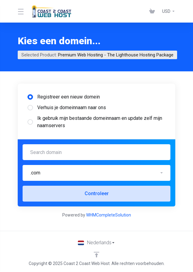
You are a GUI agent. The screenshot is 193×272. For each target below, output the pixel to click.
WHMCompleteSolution (108, 215)
